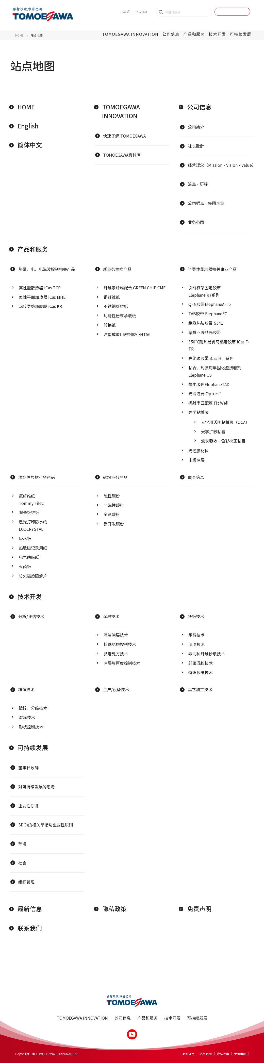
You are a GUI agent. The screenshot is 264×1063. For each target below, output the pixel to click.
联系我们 (30, 927)
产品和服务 (33, 248)
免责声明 (199, 908)
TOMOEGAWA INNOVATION (121, 111)
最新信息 (30, 908)
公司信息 (199, 106)
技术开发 (30, 596)
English (28, 125)
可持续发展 (33, 747)
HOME (26, 106)
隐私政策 (114, 908)
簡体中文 (30, 144)
